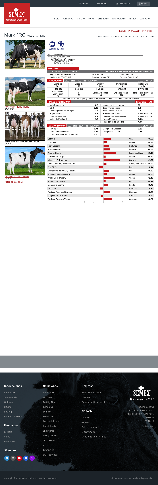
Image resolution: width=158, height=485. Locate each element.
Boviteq (8, 411)
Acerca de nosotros (91, 392)
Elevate (7, 406)
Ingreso (143, 3)
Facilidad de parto (52, 421)
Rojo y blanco (49, 435)
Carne (91, 16)
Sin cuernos (49, 440)
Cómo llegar (148, 426)
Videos (102, 3)
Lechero (81, 16)
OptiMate (9, 402)
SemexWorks (10, 397)
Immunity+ (9, 392)
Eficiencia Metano (13, 416)
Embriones (103, 16)
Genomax (48, 406)
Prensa (132, 16)
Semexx (47, 411)
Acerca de (68, 16)
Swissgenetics (50, 454)
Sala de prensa (89, 427)
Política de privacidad (143, 478)
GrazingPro (48, 449)
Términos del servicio (121, 478)
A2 (44, 445)
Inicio (56, 16)
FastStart (47, 397)
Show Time (48, 430)
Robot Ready (49, 426)
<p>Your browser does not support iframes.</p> (79, 181)
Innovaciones (118, 16)
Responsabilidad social (93, 402)
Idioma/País (123, 3)
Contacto (145, 16)
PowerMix (48, 416)
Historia (86, 397)
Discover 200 (88, 431)
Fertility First (49, 402)
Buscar (83, 3)
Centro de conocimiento (94, 436)
